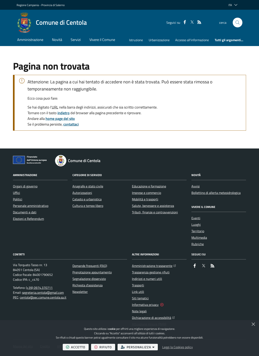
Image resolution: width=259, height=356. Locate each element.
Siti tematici (140, 298)
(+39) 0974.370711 (39, 287)
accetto (77, 347)
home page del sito (60, 118)
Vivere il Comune (102, 39)
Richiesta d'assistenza (87, 285)
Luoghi (196, 224)
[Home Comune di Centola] (52, 22)
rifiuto (104, 347)
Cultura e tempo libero (87, 205)
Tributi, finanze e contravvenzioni (155, 212)
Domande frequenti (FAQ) (89, 265)
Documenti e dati (24, 212)
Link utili (138, 291)
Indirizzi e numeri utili (147, 278)
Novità (57, 39)
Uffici (16, 192)
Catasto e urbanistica (87, 199)
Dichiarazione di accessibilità (153, 317)
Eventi (195, 218)
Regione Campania (28, 5)
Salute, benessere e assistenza (153, 205)
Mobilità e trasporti (145, 199)
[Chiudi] (253, 324)
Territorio (197, 231)
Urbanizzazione (159, 40)
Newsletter (80, 291)
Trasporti (138, 285)
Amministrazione (30, 39)
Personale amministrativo (30, 205)
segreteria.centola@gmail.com (43, 292)
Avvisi (195, 186)
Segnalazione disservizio (89, 278)
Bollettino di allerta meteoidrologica (216, 192)
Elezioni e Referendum (28, 218)
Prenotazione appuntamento (92, 272)
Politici (17, 199)
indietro (63, 113)
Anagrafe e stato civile (87, 186)
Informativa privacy (145, 304)
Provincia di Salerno (53, 5)
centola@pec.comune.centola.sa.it (43, 297)
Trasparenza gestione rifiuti (151, 272)
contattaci (71, 124)
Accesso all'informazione (192, 40)
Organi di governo (25, 186)
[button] (237, 22)
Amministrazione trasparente (154, 265)
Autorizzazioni (82, 192)
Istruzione (136, 40)
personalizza (139, 347)
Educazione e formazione (149, 186)
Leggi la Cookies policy (177, 347)
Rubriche (197, 244)
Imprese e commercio (146, 192)
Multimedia (199, 237)
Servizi (76, 39)
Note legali (139, 311)
